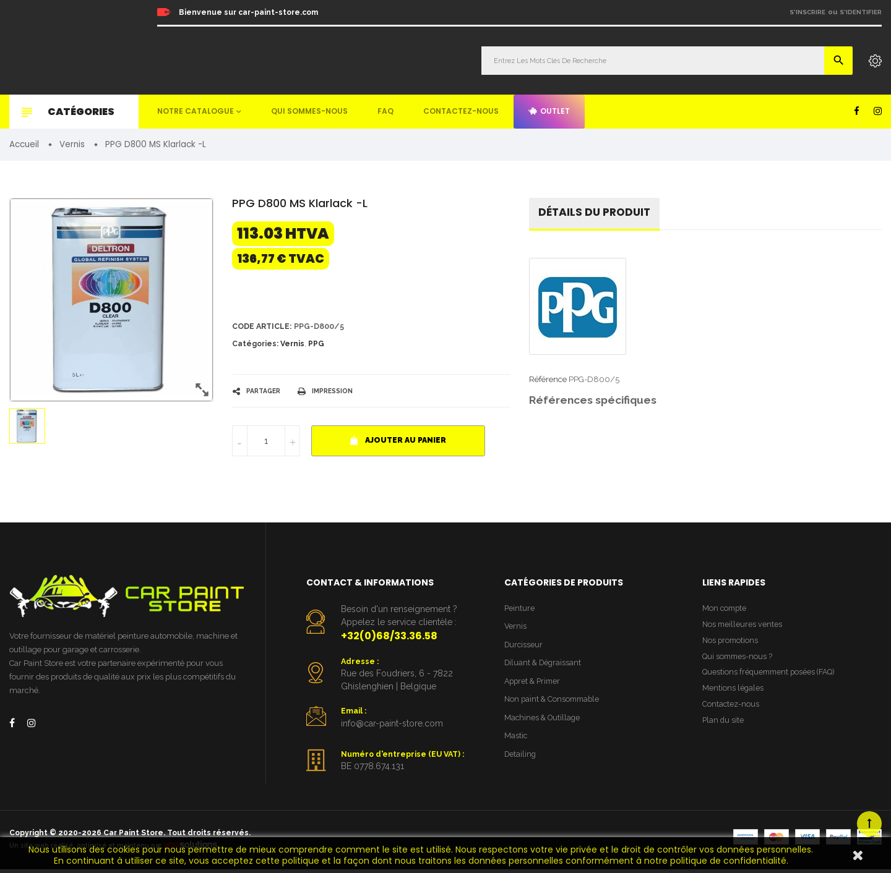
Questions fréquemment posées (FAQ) (772, 677)
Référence (548, 381)
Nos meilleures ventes (743, 626)
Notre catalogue (195, 111)
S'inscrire (807, 12)
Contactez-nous (461, 111)
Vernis (292, 345)
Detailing (521, 760)
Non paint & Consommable (554, 704)
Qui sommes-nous (309, 111)
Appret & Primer (534, 685)
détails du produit (596, 213)
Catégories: (255, 345)
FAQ (385, 111)
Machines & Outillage (543, 723)
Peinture (519, 610)
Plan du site (723, 728)
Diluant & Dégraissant (544, 666)
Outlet (549, 111)
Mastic (516, 742)
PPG (316, 345)
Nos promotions (731, 644)
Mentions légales (733, 694)
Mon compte (725, 610)
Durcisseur (524, 647)
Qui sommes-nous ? (738, 660)
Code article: (263, 327)
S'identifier (861, 12)
